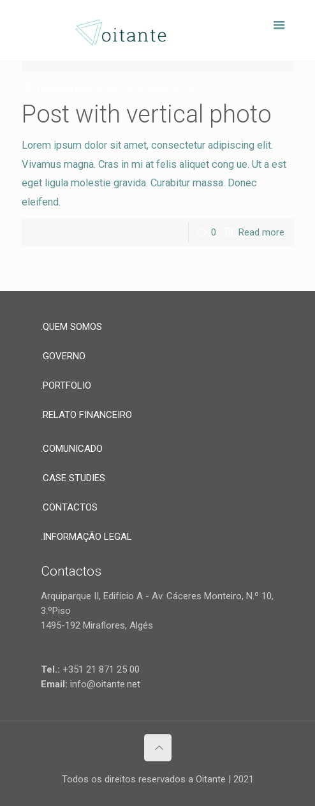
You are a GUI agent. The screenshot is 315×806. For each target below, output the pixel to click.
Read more (261, 232)
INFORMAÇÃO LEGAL (87, 536)
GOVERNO (64, 356)
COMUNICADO (73, 448)
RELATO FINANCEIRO (87, 415)
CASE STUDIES (74, 478)
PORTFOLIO (67, 385)
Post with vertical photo (147, 114)
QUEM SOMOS (72, 326)
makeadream (65, 88)
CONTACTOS (70, 507)
